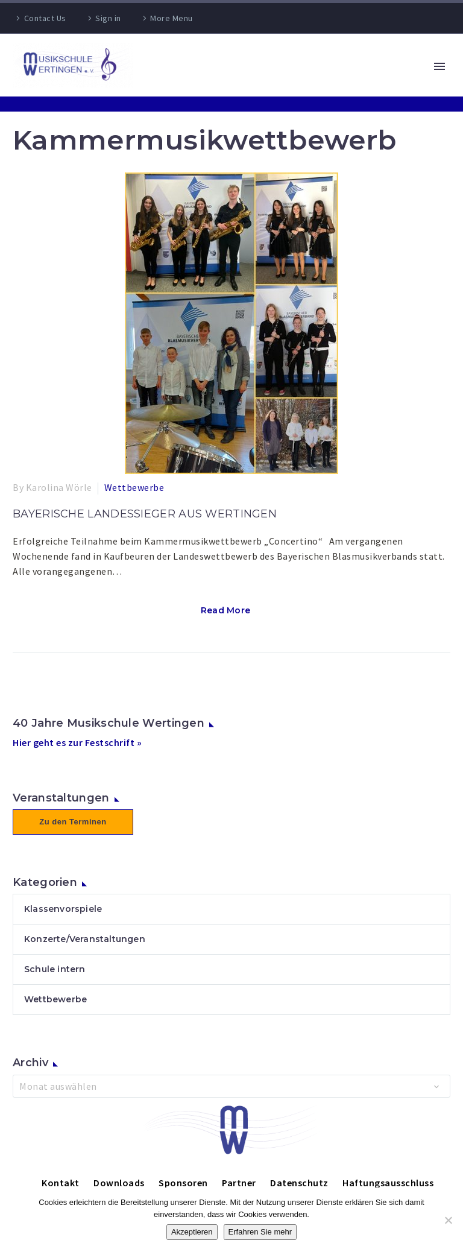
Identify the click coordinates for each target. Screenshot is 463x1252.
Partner (239, 1183)
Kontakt (61, 1183)
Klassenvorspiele (63, 908)
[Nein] (448, 1220)
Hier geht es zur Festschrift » (77, 742)
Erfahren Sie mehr (260, 1231)
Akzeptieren (192, 1231)
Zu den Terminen (72, 821)
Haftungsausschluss (387, 1183)
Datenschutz (299, 1183)
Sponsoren (183, 1183)
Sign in (108, 18)
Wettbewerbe (134, 487)
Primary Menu (439, 66)
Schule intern (55, 969)
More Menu (171, 18)
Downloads (119, 1183)
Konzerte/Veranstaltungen (84, 939)
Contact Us (45, 18)
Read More (226, 610)
